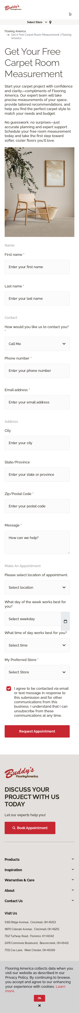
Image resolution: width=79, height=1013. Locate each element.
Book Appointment (30, 828)
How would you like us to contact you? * (37, 329)
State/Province (17, 462)
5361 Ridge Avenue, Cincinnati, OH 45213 (30, 922)
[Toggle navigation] (70, 14)
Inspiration (39, 870)
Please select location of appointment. (36, 575)
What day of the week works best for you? (35, 604)
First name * (14, 255)
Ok (39, 998)
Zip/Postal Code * (19, 494)
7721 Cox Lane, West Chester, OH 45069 (30, 950)
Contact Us (39, 901)
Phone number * (18, 358)
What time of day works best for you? (36, 633)
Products (39, 859)
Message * (13, 525)
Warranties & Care (39, 880)
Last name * (14, 286)
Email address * (17, 390)
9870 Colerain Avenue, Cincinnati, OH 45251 (32, 929)
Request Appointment (37, 731)
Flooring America (15, 31)
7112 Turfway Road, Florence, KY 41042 (29, 936)
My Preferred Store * (22, 660)
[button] (37, 22)
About (39, 890)
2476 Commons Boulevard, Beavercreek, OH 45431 (37, 943)
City (8, 431)
